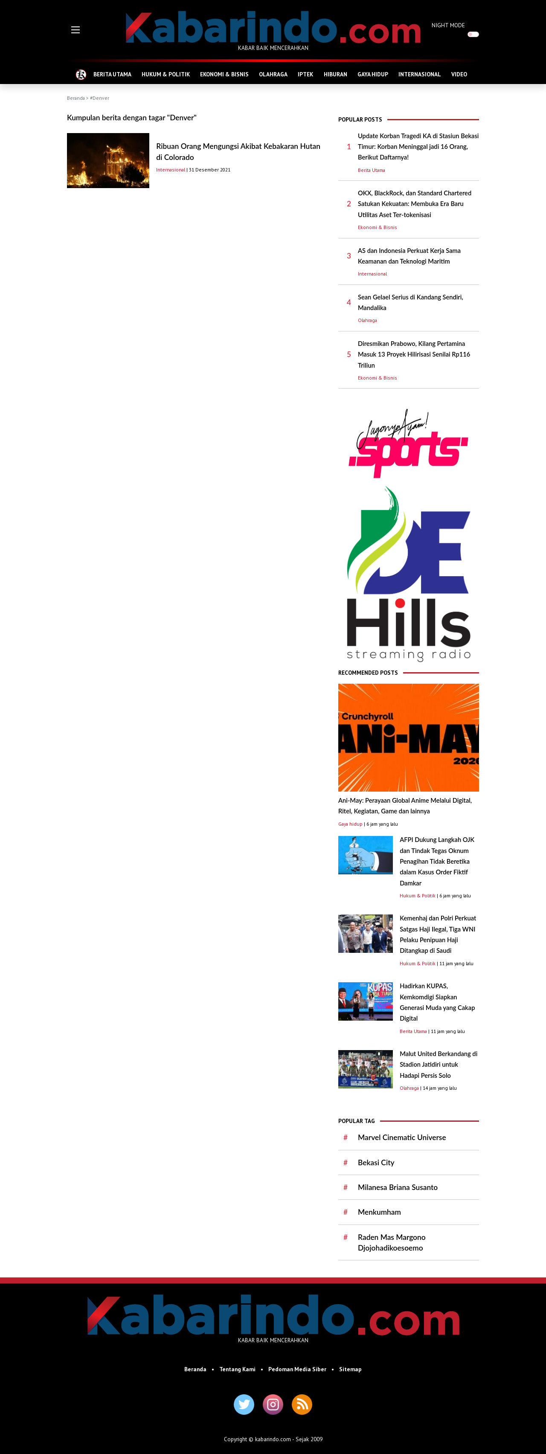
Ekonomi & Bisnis (377, 227)
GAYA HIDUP (372, 74)
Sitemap (350, 1369)
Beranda (76, 98)
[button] (75, 29)
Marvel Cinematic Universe (402, 1137)
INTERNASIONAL (419, 74)
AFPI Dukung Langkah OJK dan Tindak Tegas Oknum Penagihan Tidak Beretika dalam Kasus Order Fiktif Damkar (437, 861)
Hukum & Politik (418, 895)
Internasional (170, 169)
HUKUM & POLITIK (166, 74)
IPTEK (305, 74)
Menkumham (379, 1211)
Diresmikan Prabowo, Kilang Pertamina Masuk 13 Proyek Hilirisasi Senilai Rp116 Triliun (414, 354)
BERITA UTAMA (112, 74)
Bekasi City (376, 1162)
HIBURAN (335, 74)
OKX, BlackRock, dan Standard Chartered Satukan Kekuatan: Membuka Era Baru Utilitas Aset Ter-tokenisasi (414, 203)
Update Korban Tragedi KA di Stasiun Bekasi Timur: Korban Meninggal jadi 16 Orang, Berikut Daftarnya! (418, 146)
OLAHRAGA (273, 74)
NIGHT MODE (448, 25)
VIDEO (459, 74)
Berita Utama (371, 170)
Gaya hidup (350, 824)
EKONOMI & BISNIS (224, 74)
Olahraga (367, 320)
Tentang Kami (237, 1369)
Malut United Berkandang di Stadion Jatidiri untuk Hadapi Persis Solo (438, 1064)
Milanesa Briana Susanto (398, 1187)
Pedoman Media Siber (297, 1369)
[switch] (473, 34)
